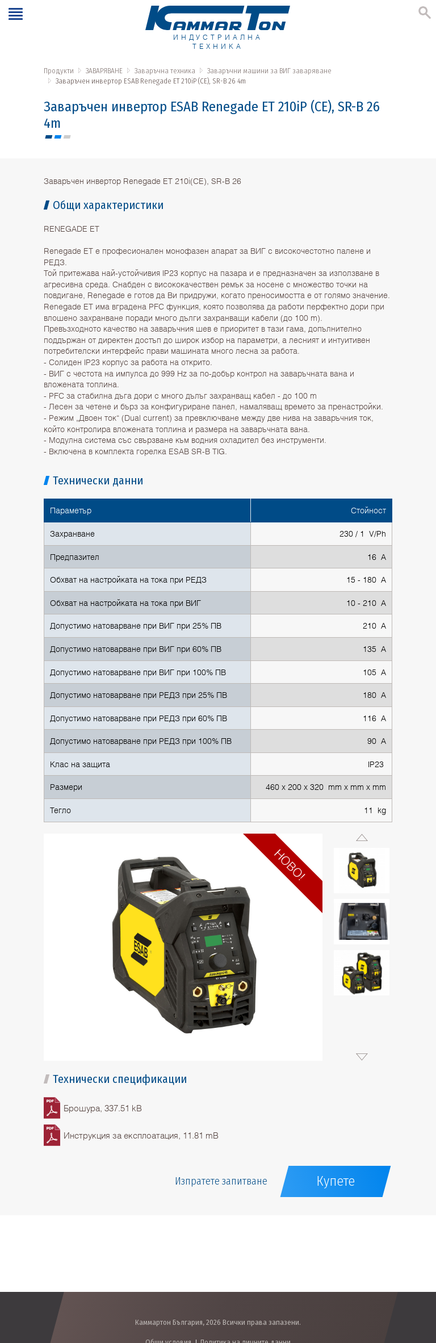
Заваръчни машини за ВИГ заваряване (269, 70)
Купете (335, 1181)
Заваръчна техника (165, 70)
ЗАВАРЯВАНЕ (104, 70)
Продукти (59, 70)
